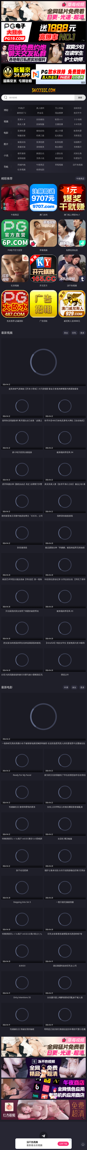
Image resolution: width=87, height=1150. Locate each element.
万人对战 (59, 108)
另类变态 (78, 135)
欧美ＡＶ (59, 119)
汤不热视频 (78, 164)
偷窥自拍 (21, 142)
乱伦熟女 (59, 135)
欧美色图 (59, 142)
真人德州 (40, 108)
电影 (6, 132)
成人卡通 (59, 130)
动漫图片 (78, 142)
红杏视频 (21, 169)
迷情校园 (21, 158)
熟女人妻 (21, 124)
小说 (6, 155)
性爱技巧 (78, 158)
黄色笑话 (59, 158)
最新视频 (7, 333)
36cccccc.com (43, 90)
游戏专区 (78, 108)
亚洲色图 (40, 142)
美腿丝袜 (21, 146)
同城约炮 (21, 164)
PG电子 (21, 108)
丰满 (66, 687)
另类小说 (40, 158)
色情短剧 (40, 169)
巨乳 (74, 332)
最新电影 (7, 687)
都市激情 (21, 153)
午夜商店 (40, 164)
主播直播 (59, 124)
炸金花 (40, 112)
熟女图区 (59, 146)
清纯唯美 (40, 146)
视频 (6, 121)
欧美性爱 (78, 130)
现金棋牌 (59, 112)
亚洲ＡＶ (21, 119)
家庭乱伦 (40, 153)
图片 (6, 144)
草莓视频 (59, 164)
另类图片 (78, 146)
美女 (66, 332)
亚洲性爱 (21, 130)
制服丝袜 (21, 135)
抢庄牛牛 (78, 112)
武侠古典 (78, 153)
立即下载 (63, 1143)
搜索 (80, 97)
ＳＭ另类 (78, 124)
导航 (6, 166)
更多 (82, 332)
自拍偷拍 (40, 119)
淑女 (74, 687)
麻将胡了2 (21, 112)
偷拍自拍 (40, 130)
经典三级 (40, 135)
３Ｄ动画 (78, 119)
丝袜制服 (40, 124)
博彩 (6, 110)
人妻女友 (59, 153)
